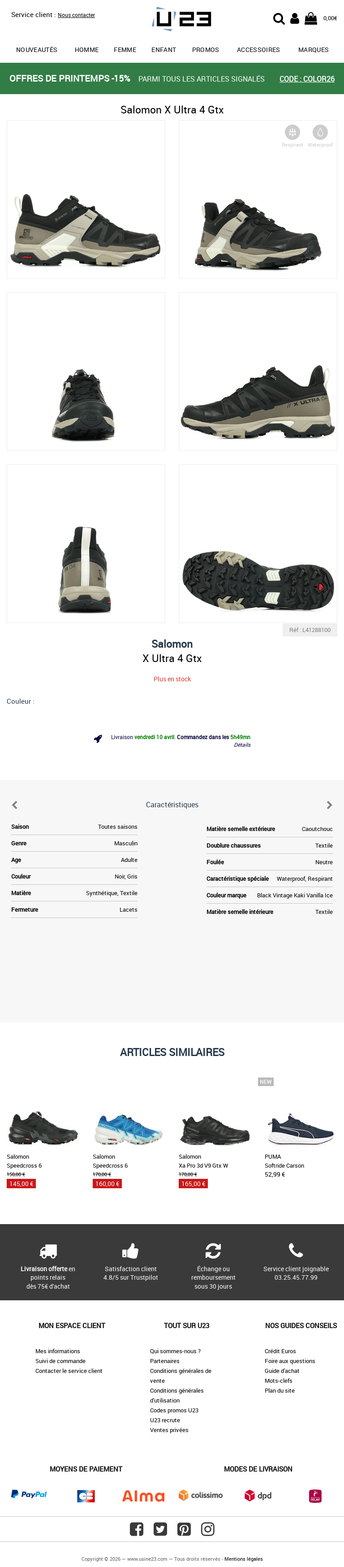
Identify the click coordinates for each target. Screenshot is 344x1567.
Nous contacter (76, 14)
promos (205, 49)
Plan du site (280, 1390)
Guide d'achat (282, 1371)
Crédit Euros (280, 1351)
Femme (125, 49)
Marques (313, 49)
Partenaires (165, 1361)
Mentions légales (243, 1558)
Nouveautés (37, 49)
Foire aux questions (290, 1361)
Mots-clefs (278, 1381)
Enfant (163, 49)
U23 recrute (165, 1420)
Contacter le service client (69, 1371)
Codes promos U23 (174, 1410)
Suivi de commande (60, 1361)
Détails (242, 744)
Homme (87, 49)
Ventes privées (169, 1430)
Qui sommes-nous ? (175, 1351)
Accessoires (258, 49)
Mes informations (57, 1351)
